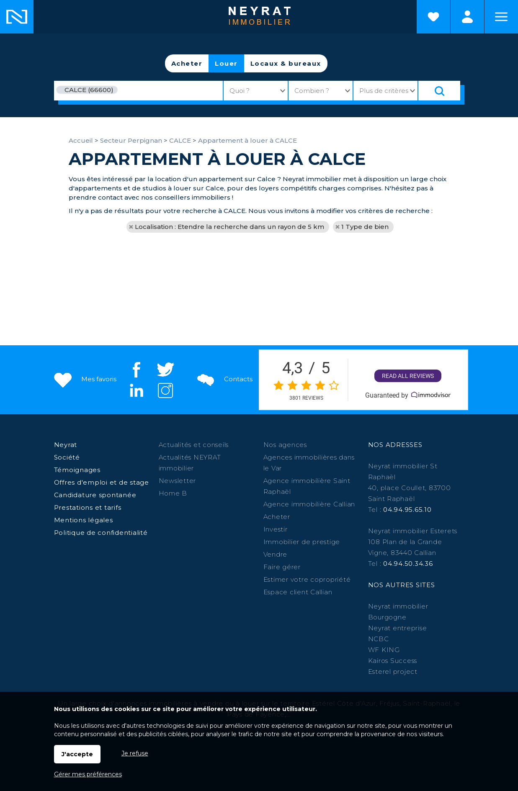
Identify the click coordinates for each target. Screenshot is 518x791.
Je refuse (134, 753)
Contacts (224, 379)
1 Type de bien (365, 227)
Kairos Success (392, 661)
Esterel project (392, 671)
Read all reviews (408, 375)
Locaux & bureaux (285, 63)
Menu (501, 16)
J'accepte (77, 754)
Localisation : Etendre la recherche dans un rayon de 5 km (229, 227)
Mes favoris (84, 379)
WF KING (384, 650)
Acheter (187, 63)
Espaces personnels (467, 16)
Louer (226, 63)
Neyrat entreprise (397, 628)
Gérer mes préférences (88, 774)
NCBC (378, 639)
